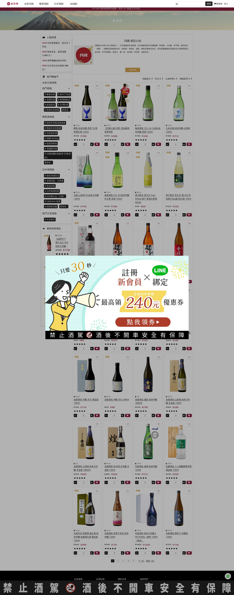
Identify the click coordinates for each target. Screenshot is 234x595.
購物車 (218, 3)
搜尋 (209, 3)
